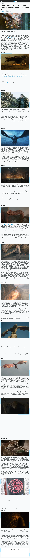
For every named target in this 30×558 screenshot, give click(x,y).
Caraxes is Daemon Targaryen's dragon (7, 224)
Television (2, 3)
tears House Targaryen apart (10, 37)
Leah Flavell (3, 11)
